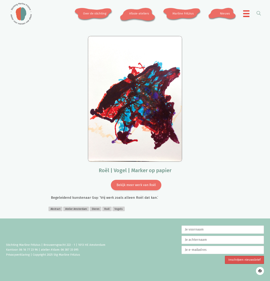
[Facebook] (260, 271)
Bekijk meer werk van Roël (136, 185)
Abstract (55, 208)
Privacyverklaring (18, 254)
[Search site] (259, 14)
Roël (107, 208)
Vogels (118, 208)
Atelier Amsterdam (76, 208)
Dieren (95, 208)
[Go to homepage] (21, 14)
